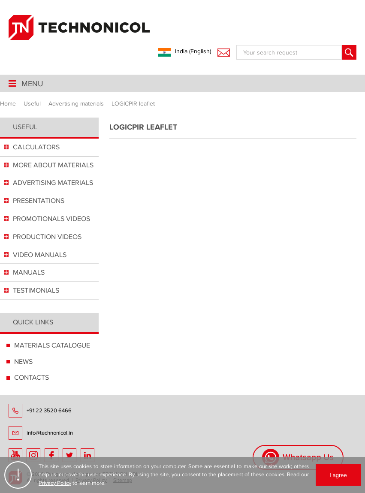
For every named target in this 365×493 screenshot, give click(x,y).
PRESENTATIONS (38, 201)
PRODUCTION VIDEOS (47, 237)
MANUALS (29, 272)
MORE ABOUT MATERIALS (53, 165)
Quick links (33, 322)
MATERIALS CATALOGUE (52, 345)
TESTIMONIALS (36, 290)
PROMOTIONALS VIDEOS (51, 219)
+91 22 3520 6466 (49, 410)
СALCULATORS (36, 147)
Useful (25, 127)
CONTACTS (31, 377)
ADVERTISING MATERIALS (53, 182)
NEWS (23, 361)
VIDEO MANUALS (39, 255)
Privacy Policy (55, 483)
